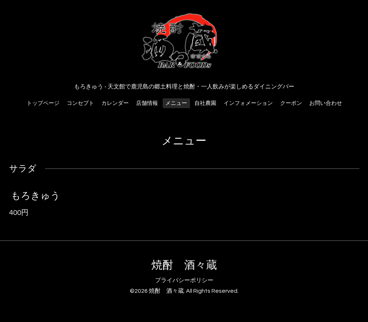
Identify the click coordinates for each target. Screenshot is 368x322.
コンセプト (80, 103)
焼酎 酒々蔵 (184, 265)
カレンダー (115, 103)
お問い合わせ (325, 103)
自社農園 (205, 103)
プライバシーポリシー (184, 280)
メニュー (176, 103)
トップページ (43, 103)
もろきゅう (35, 196)
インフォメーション (248, 103)
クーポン (291, 103)
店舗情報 (147, 103)
